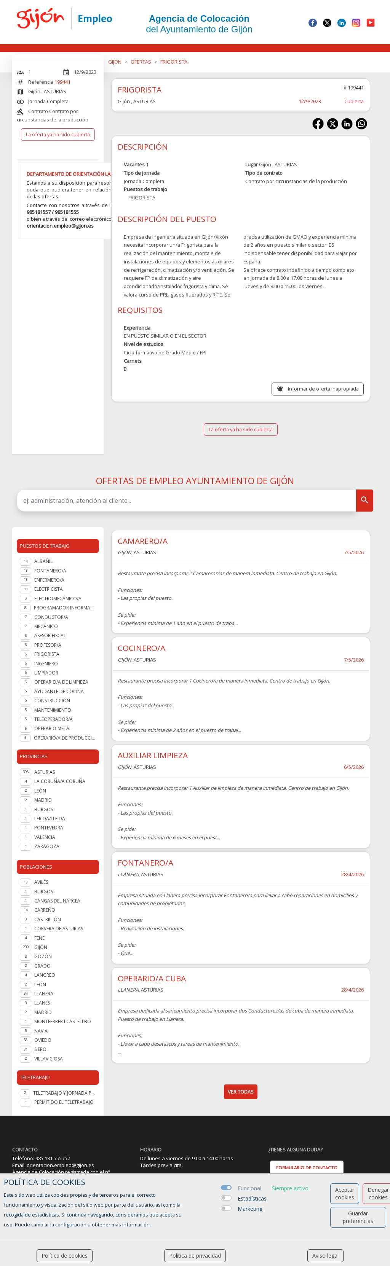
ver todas (241, 1091)
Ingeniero (46, 663)
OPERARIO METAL (53, 728)
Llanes (42, 1003)
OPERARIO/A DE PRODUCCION (65, 738)
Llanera (43, 993)
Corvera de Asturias (58, 928)
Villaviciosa (48, 1059)
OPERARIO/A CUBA (152, 978)
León (40, 984)
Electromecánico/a (58, 598)
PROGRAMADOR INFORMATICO (65, 607)
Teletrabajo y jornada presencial (64, 1093)
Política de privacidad (195, 1255)
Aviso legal (325, 1255)
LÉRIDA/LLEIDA (49, 818)
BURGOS (43, 809)
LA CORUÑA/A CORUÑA (59, 781)
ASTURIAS (44, 772)
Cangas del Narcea (57, 901)
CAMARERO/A (143, 541)
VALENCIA (44, 837)
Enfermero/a (49, 580)
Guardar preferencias (358, 1217)
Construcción (52, 700)
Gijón (40, 947)
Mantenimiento (52, 710)
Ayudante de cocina (59, 691)
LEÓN (40, 791)
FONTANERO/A (145, 862)
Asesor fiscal (50, 635)
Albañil (43, 561)
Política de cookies (65, 1255)
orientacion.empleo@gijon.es (60, 225)
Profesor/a (47, 645)
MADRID (43, 800)
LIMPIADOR (46, 673)
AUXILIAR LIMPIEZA (153, 755)
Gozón (43, 956)
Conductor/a (51, 617)
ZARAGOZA (46, 846)
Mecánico (46, 626)
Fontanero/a (50, 571)
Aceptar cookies (344, 1193)
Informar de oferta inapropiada (323, 388)
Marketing (250, 1208)
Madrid (43, 1012)
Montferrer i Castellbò (62, 1021)
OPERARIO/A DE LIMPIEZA (61, 682)
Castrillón (47, 919)
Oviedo (42, 1040)
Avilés (41, 882)
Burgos (43, 891)
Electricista (48, 589)
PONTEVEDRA (48, 827)
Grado (42, 966)
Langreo (44, 975)
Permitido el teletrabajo (64, 1102)
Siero (40, 1049)
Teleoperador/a (53, 719)
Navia (41, 1031)
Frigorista (46, 654)
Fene (39, 938)
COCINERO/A (141, 648)
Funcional (249, 1188)
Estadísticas (252, 1198)
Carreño (44, 910)
